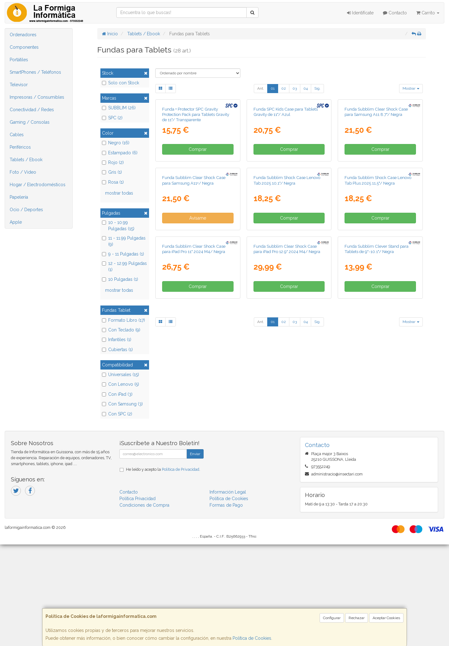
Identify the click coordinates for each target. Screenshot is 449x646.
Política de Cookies (252, 638)
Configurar (331, 618)
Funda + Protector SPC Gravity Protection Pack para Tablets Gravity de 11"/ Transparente (195, 180)
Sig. (317, 88)
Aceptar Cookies (386, 618)
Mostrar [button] (411, 88)
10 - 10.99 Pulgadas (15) (118, 225)
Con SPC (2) (117, 413)
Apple (16, 222)
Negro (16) (115, 142)
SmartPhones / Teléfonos (35, 72)
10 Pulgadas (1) (120, 279)
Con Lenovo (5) (120, 384)
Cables (17, 134)
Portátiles (19, 59)
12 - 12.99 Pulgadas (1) (124, 266)
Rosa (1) (113, 182)
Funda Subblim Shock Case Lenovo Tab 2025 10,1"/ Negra (286, 312)
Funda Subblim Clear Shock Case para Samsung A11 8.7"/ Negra (376, 177)
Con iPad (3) (117, 394)
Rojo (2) (113, 162)
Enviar (195, 556)
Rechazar (357, 618)
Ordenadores (23, 34)
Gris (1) (112, 172)
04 (305, 88)
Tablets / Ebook (26, 159)
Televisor (19, 84)
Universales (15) (120, 374)
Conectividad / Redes (32, 109)
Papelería (19, 197)
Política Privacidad (137, 600)
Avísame (197, 349)
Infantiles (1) (116, 339)
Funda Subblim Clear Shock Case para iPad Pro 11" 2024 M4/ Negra (193, 446)
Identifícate (360, 12)
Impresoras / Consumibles (37, 97)
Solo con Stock (120, 82)
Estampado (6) (120, 152)
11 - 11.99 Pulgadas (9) (124, 241)
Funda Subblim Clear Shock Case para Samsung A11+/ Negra (193, 312)
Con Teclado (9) (121, 329)
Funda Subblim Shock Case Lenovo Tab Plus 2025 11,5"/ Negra (378, 312)
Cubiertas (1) (117, 349)
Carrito (427, 12)
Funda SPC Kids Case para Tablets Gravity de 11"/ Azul (285, 177)
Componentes (24, 47)
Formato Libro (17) (123, 320)
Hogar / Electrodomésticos (37, 184)
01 (273, 88)
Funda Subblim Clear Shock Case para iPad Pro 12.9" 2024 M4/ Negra (286, 446)
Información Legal (228, 593)
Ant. (260, 88)
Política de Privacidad (180, 571)
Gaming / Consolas (30, 122)
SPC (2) (112, 117)
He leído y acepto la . (163, 571)
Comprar (198, 215)
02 (283, 88)
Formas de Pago (226, 606)
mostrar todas (119, 193)
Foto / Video (23, 172)
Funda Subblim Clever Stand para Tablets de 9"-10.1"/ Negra (376, 446)
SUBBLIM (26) (119, 107)
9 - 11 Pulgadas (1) (123, 253)
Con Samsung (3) (122, 403)
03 (294, 88)
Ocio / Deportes (26, 209)
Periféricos (20, 147)
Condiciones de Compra (144, 606)
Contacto (395, 12)
